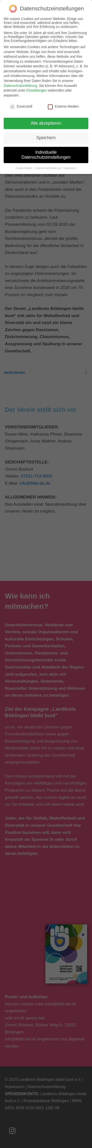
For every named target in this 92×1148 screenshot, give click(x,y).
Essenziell (21, 102)
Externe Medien (63, 102)
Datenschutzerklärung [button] (48, 163)
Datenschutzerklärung (20, 81)
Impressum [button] (70, 163)
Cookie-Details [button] (24, 163)
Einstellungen (36, 86)
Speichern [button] (46, 133)
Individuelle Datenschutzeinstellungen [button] (45, 150)
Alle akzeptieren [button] (46, 118)
